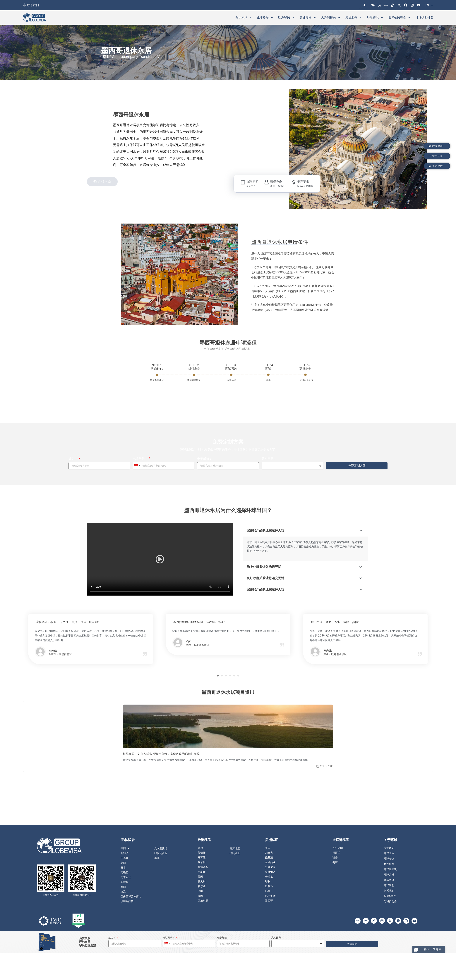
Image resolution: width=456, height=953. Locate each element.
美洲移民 (308, 17)
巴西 (267, 891)
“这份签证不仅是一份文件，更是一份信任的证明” (67, 622)
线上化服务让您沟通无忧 (265, 567)
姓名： (73, 458)
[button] (160, 560)
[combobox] (137, 465)
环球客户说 (390, 869)
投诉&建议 (390, 896)
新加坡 (124, 853)
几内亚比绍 (160, 848)
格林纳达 (270, 872)
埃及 (123, 891)
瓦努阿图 (337, 848)
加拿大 (269, 852)
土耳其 (124, 858)
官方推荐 (389, 864)
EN (429, 5)
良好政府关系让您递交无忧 (267, 578)
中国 (126, 848)
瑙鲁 (335, 857)
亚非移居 (265, 17)
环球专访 (389, 858)
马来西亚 (126, 877)
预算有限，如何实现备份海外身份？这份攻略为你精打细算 (161, 754)
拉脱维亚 (235, 853)
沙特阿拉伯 (127, 901)
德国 (200, 896)
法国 (200, 891)
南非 (157, 858)
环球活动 (389, 885)
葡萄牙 (201, 852)
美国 (267, 848)
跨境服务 (353, 17)
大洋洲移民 (331, 17)
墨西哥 (269, 900)
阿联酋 (124, 872)
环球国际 (389, 853)
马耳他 (201, 857)
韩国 (123, 863)
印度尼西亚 (160, 853)
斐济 (335, 862)
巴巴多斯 (270, 896)
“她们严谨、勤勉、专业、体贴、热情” (334, 622)
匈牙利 (201, 862)
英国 (200, 876)
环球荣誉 (389, 874)
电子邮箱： (204, 458)
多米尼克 (270, 867)
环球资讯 (375, 17)
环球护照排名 (424, 17)
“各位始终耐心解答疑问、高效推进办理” (198, 622)
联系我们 (33, 5)
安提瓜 (269, 876)
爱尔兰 (201, 886)
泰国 (123, 886)
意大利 (201, 881)
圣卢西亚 (270, 862)
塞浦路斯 (203, 867)
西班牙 (201, 872)
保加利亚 (203, 900)
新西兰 (336, 852)
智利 (267, 881)
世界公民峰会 (399, 17)
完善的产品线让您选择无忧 (267, 530)
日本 (123, 867)
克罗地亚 (235, 848)
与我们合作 (390, 901)
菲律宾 (124, 882)
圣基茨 (269, 857)
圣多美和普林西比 (131, 896)
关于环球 (243, 17)
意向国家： (269, 458)
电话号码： (140, 458)
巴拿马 (269, 886)
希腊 (200, 848)
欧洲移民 (286, 17)
